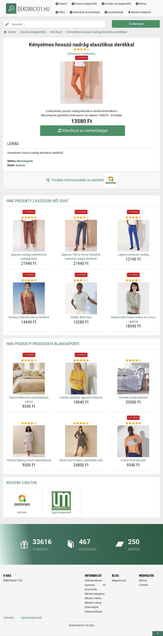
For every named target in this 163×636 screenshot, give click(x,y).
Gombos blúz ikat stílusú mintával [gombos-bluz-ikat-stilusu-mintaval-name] (29, 317)
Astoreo (20, 165)
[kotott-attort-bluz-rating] (81, 280)
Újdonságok (91, 607)
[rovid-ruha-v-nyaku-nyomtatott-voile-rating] (81, 423)
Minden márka (93, 598)
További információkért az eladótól (81, 180)
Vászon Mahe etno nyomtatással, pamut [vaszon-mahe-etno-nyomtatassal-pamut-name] (29, 399)
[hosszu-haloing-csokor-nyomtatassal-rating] (29, 423)
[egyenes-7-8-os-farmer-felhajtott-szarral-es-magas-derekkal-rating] (81, 218)
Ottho (61, 12)
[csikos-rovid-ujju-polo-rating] (133, 423)
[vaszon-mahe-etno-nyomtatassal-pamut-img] (29, 378)
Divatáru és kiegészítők (117, 3)
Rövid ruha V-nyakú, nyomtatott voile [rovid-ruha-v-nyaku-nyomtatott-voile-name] (81, 460)
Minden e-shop (93, 602)
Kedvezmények (93, 611)
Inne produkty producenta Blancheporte (42, 344)
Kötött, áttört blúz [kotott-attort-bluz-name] (81, 317)
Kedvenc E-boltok (21, 482)
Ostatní (62, 3)
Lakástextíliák (115, 12)
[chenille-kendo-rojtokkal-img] (133, 378)
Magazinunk (119, 580)
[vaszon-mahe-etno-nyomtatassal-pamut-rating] (29, 360)
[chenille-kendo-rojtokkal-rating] (133, 360)
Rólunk (143, 580)
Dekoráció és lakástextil (86, 12)
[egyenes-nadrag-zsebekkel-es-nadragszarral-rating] (29, 218)
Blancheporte (25, 161)
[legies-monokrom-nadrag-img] (133, 236)
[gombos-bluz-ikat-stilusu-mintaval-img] (29, 298)
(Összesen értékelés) (81, 53)
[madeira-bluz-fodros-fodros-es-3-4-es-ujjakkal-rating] (133, 280)
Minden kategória (140, 12)
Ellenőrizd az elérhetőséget (82, 130)
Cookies (143, 584)
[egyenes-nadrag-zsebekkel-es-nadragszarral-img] (29, 236)
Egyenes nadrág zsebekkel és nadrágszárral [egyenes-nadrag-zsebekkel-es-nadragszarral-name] (29, 256)
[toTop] (157, 633)
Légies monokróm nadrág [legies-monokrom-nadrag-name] (133, 254)
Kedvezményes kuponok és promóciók (95, 585)
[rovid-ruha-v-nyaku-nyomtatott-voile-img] (81, 441)
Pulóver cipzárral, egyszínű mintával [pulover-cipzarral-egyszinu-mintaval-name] (81, 397)
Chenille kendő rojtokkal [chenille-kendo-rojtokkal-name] (133, 397)
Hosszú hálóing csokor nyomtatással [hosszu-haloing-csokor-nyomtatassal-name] (29, 460)
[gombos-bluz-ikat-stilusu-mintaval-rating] (29, 280)
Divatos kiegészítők (85, 3)
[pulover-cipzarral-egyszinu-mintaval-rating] (81, 360)
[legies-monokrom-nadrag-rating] (133, 218)
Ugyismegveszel (31, 617)
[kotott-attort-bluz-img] (81, 298)
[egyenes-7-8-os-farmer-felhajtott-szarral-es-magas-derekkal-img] (81, 236)
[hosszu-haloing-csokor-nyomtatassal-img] (29, 441)
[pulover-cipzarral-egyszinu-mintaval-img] (81, 378)
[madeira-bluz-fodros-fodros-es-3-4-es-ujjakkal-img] (133, 298)
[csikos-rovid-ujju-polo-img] (133, 441)
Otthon (142, 3)
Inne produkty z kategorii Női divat (37, 201)
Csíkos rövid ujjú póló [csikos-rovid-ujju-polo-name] (133, 460)
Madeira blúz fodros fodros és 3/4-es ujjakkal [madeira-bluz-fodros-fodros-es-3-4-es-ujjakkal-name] (133, 319)
